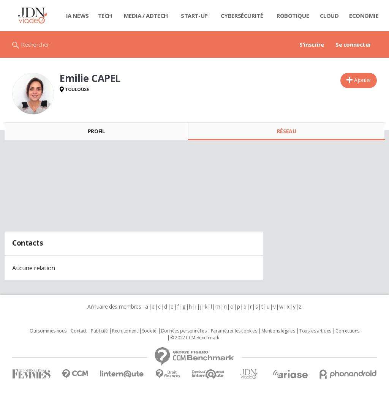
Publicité (99, 331)
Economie (364, 15)
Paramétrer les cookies (234, 331)
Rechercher (35, 44)
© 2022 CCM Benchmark (194, 337)
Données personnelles (184, 331)
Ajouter (362, 80)
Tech (105, 15)
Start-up (194, 15)
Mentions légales (278, 331)
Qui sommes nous (48, 331)
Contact (78, 331)
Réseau (286, 131)
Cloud (329, 15)
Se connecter (353, 44)
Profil (96, 131)
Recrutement (125, 331)
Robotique (293, 15)
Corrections (347, 331)
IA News (77, 15)
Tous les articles (315, 331)
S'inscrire (311, 44)
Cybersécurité (242, 15)
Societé (149, 331)
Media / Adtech (146, 15)
